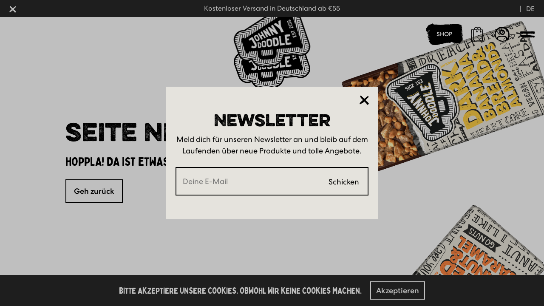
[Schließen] (364, 100)
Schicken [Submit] (344, 181)
